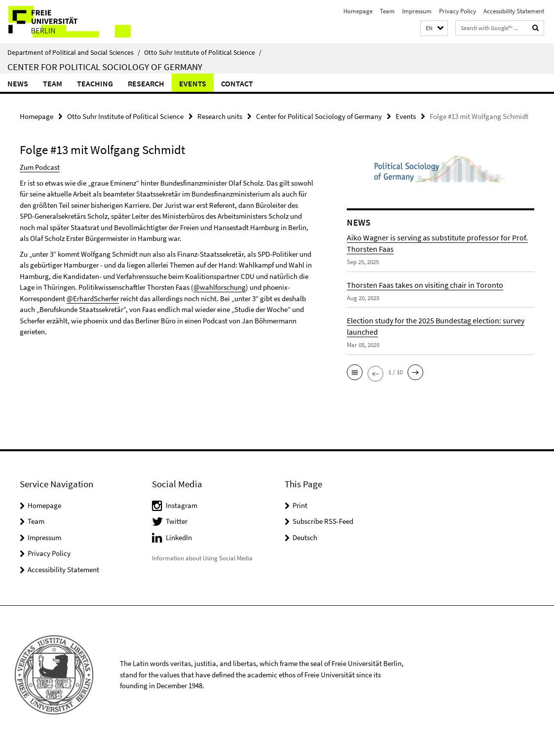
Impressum (417, 11)
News (17, 83)
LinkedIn (179, 537)
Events (192, 83)
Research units (219, 116)
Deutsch (305, 537)
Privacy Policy (457, 11)
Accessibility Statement (513, 11)
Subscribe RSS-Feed (323, 521)
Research (146, 83)
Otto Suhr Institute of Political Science (202, 52)
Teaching (95, 83)
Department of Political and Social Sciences (73, 52)
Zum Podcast (40, 167)
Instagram (181, 505)
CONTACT (237, 83)
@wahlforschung (219, 287)
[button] (434, 28)
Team (387, 11)
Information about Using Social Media (202, 558)
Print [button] (300, 505)
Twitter (176, 521)
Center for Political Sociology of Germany (104, 67)
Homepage (357, 11)
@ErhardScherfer (93, 298)
